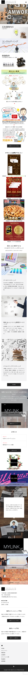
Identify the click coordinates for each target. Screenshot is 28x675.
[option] (14, 411)
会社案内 (14, 384)
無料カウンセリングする (14, 145)
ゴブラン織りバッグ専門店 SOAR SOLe (15, 176)
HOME (2, 645)
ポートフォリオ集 (5, 656)
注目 (5, 404)
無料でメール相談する (14, 637)
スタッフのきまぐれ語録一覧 (14, 533)
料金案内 (3, 659)
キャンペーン (4, 650)
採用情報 (3, 661)
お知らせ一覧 (14, 450)
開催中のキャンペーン (14, 423)
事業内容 (3, 652)
